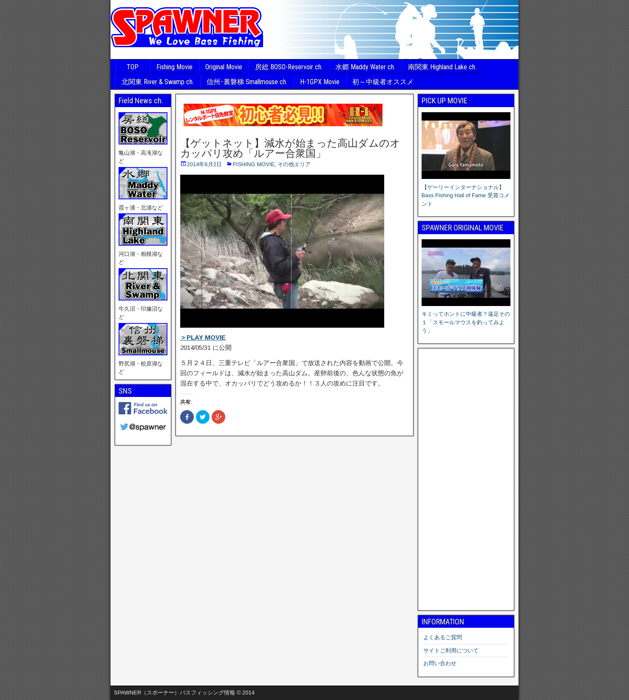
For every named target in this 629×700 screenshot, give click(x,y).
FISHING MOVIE (254, 164)
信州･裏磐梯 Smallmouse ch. (247, 82)
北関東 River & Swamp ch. (158, 82)
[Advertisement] (466, 479)
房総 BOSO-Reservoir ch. (289, 67)
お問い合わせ (439, 663)
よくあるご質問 (442, 637)
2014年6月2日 (204, 164)
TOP (133, 67)
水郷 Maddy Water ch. (365, 67)
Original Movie (223, 67)
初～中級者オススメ (383, 82)
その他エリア (294, 164)
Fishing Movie (174, 67)
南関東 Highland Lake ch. (442, 67)
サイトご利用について (451, 650)
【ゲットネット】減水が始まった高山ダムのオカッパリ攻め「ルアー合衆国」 (290, 148)
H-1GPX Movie (320, 82)
